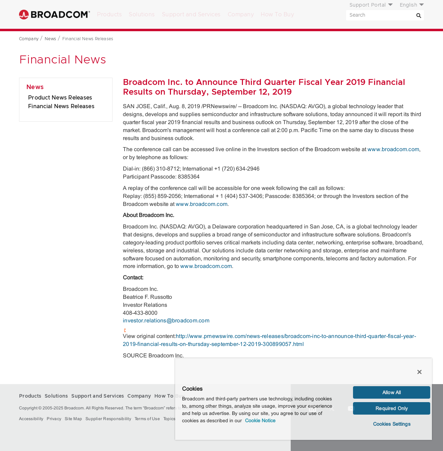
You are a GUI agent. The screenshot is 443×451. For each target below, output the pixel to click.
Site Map (73, 418)
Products (109, 14)
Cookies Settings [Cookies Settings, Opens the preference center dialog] (391, 424)
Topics (169, 418)
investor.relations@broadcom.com (166, 320)
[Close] (419, 372)
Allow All (391, 392)
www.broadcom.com (393, 149)
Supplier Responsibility (108, 418)
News (35, 87)
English (408, 5)
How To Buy (277, 14)
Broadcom (54, 14)
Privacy (54, 418)
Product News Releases (60, 98)
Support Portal (368, 5)
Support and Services (191, 14)
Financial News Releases (61, 106)
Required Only (392, 408)
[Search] (419, 15)
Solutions (142, 14)
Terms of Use (147, 418)
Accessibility (31, 418)
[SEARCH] (385, 15)
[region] (303, 399)
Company (241, 14)
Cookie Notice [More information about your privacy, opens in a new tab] (260, 420)
